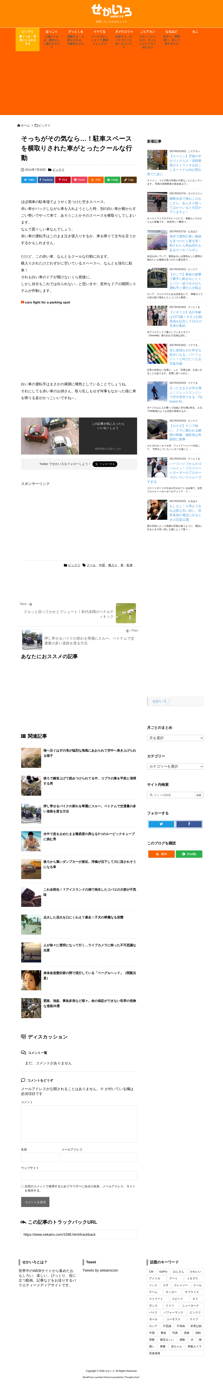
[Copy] (129, 180)
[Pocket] (79, 180)
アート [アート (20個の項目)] (173, 1278)
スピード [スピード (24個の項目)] (177, 1298)
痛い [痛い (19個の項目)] (152, 1346)
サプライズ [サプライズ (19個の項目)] (192, 1292)
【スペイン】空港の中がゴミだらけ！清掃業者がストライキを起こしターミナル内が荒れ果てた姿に (174, 165)
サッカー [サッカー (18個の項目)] (171, 1292)
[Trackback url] (79, 1234)
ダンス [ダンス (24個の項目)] (153, 1305)
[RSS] (96, 180)
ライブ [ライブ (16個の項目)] (194, 1319)
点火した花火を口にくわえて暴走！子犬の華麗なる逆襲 (83, 917)
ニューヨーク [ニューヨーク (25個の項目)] (190, 1305)
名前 (24, 1149)
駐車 (130, 565)
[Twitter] (29, 180)
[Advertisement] (111, 85)
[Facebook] (46, 180)
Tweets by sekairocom (100, 1270)
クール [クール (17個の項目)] (197, 1285)
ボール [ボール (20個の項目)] (153, 1319)
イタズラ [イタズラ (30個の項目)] (192, 1278)
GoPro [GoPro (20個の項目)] (163, 1271)
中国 (102, 565)
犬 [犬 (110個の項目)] (192, 1339)
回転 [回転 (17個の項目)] (198, 1332)
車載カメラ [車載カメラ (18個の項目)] (195, 1346)
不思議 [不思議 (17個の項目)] (167, 1326)
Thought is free (132, 1377)
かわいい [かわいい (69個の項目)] (195, 1271)
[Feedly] (112, 180)
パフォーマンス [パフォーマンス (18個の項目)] (173, 1312)
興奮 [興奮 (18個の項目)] (163, 1346)
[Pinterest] (63, 180)
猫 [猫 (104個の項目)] (200, 1339)
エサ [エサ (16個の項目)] (165, 1285)
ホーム (25, 125)
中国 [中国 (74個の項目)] (152, 1332)
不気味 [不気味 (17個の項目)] (181, 1326)
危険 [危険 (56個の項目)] (186, 1332)
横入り (112, 565)
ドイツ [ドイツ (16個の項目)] (170, 1305)
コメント (27, 1102)
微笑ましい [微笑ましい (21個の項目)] (167, 1339)
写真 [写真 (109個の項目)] (175, 1332)
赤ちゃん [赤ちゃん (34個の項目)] (176, 1346)
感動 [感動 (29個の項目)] (182, 1339)
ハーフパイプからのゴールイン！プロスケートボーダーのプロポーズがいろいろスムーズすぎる (174, 473)
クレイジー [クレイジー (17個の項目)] (181, 1285)
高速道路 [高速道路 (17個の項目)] (154, 1353)
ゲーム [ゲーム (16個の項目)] (153, 1292)
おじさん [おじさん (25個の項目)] (178, 1271)
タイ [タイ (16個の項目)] (195, 1298)
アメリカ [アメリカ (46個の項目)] (154, 1278)
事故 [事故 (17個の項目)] (163, 1332)
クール (91, 565)
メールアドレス (72, 1149)
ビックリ (44, 125)
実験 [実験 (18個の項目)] (152, 1339)
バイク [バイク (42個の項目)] (153, 1312)
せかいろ (159, 701)
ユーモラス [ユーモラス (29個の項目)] (173, 1319)
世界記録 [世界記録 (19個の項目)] (196, 1326)
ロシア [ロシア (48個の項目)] (153, 1326)
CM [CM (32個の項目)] (151, 1271)
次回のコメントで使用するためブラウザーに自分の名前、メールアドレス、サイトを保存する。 (80, 1188)
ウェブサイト (30, 1168)
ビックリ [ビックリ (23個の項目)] (195, 1312)
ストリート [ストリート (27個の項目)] (156, 1298)
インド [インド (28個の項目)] (153, 1285)
